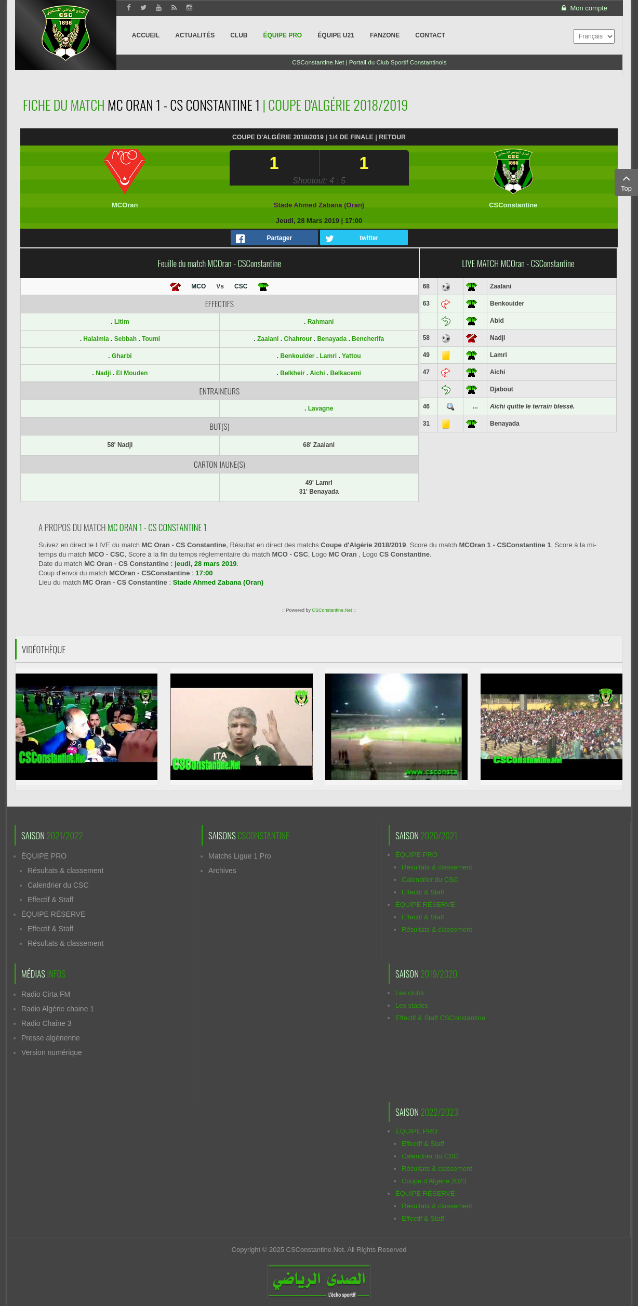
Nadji (104, 373)
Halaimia (97, 338)
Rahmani (321, 321)
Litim (121, 321)
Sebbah (126, 338)
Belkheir (292, 373)
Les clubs (409, 993)
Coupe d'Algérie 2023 (434, 1181)
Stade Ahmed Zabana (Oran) (319, 205)
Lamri (328, 356)
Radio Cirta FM (45, 994)
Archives (222, 870)
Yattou (351, 356)
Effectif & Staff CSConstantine (440, 1018)
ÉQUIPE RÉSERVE (53, 914)
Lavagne (321, 408)
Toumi (151, 338)
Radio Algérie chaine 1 (57, 1009)
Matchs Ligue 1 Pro (239, 856)
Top (626, 182)
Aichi (317, 373)
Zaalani (267, 338)
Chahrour (298, 338)
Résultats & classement (65, 870)
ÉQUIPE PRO (44, 856)
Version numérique (51, 1052)
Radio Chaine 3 (46, 1023)
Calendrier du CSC (58, 885)
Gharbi (122, 356)
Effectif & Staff (50, 899)
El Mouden (132, 373)
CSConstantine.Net (332, 610)
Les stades (411, 1005)
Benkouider (297, 356)
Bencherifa (368, 338)
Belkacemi (345, 373)
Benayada (332, 338)
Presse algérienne (50, 1038)
